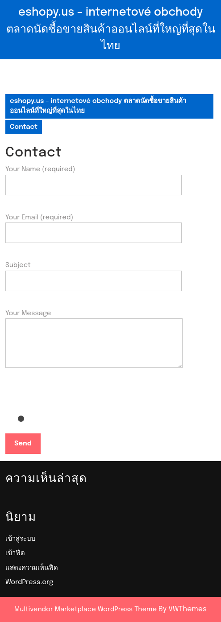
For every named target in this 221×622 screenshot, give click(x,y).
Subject (93, 273)
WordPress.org (29, 582)
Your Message (94, 345)
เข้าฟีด (15, 553)
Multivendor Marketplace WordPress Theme (85, 609)
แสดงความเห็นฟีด (31, 568)
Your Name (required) (93, 177)
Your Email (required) (93, 225)
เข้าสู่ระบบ (20, 539)
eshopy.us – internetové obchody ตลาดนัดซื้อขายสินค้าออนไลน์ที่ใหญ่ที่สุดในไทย (110, 29)
